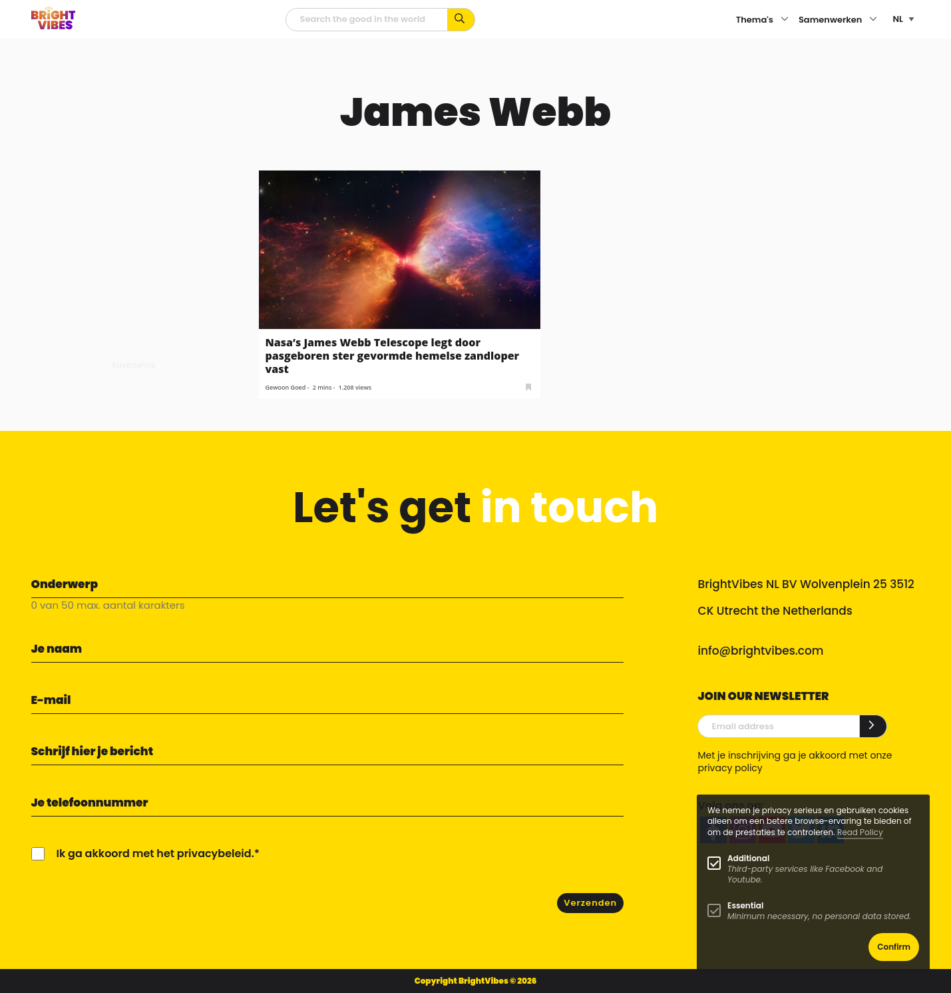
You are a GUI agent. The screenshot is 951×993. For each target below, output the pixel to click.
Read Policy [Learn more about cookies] (860, 832)
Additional (748, 858)
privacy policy (729, 768)
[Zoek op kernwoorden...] (461, 19)
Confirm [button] (893, 946)
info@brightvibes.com (760, 651)
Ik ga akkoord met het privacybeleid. (155, 853)
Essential (745, 905)
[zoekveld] (366, 19)
